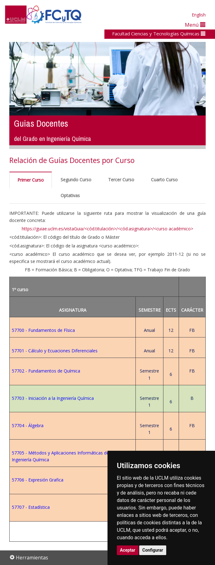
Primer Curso (30, 180)
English (199, 15)
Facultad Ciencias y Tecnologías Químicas (158, 33)
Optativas (70, 195)
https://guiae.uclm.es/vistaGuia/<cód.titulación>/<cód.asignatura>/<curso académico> (107, 229)
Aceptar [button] (127, 550)
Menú (195, 24)
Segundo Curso (76, 180)
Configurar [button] (152, 550)
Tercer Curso (121, 180)
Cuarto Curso (164, 180)
